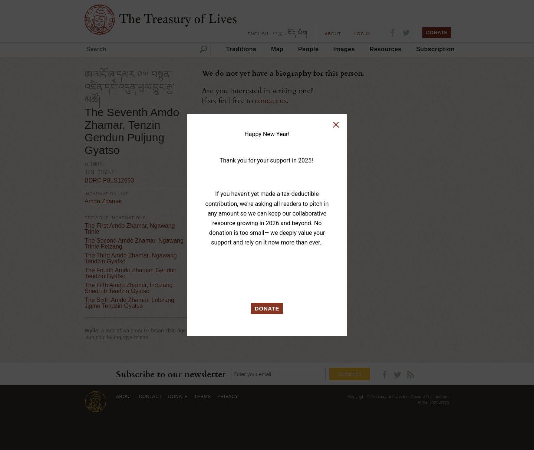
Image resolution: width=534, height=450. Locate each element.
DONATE (267, 308)
